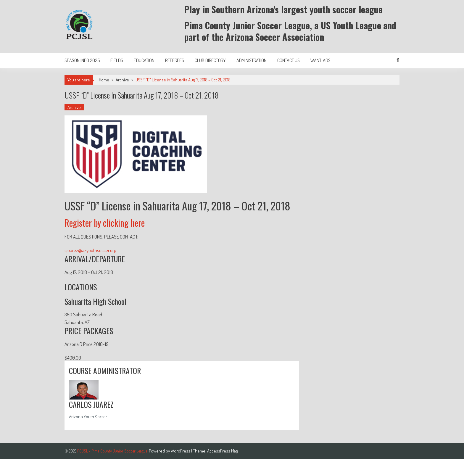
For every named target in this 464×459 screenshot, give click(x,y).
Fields (116, 60)
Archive (122, 80)
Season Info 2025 (82, 60)
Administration (251, 60)
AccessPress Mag (222, 451)
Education (144, 60)
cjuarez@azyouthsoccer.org (90, 250)
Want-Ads (320, 60)
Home (104, 80)
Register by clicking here (105, 222)
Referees (174, 60)
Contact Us (288, 60)
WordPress (181, 451)
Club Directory (210, 60)
